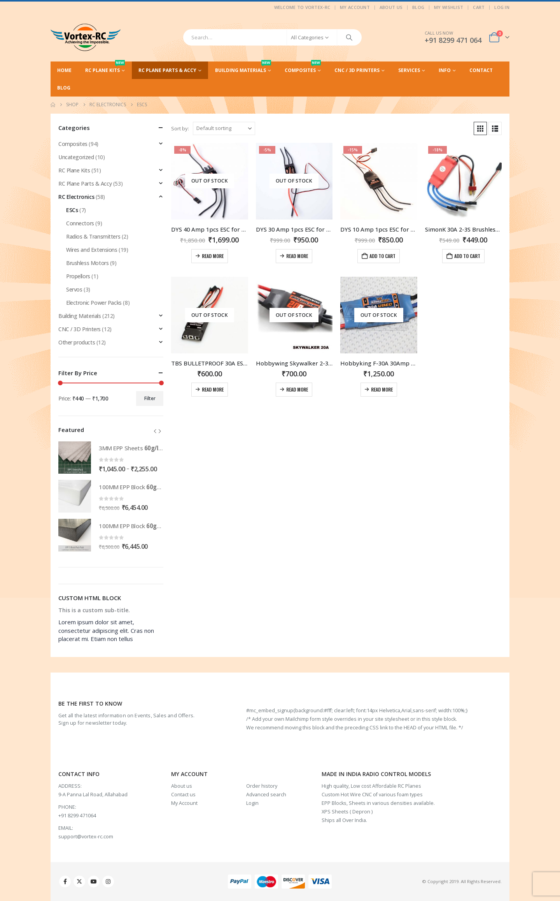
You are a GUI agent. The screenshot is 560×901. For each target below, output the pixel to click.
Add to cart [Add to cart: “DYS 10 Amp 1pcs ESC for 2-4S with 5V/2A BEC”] (382, 256)
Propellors (78, 276)
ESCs (72, 210)
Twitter (79, 881)
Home (64, 70)
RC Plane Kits (105, 67)
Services (409, 70)
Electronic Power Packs (94, 302)
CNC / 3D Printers (357, 70)
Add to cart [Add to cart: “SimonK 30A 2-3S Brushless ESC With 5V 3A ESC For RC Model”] (467, 256)
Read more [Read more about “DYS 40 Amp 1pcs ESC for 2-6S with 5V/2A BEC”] (213, 256)
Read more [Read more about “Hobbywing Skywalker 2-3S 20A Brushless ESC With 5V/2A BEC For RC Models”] (297, 389)
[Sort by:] (224, 128)
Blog (418, 7)
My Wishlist (448, 7)
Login (252, 803)
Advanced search (266, 794)
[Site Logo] (86, 37)
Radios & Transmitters (93, 236)
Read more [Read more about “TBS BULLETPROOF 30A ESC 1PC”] (213, 389)
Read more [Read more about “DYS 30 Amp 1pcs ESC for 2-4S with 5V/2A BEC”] (297, 256)
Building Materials (243, 67)
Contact (481, 70)
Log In (501, 7)
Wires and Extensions (91, 249)
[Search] (349, 37)
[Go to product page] (209, 181)
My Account (355, 7)
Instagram (108, 881)
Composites (303, 67)
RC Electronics (76, 196)
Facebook (65, 881)
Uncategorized (76, 157)
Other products (76, 342)
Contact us (183, 794)
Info (445, 70)
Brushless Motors (87, 263)
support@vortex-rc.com (85, 836)
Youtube (94, 881)
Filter (150, 398)
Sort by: (180, 128)
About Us (391, 7)
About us (181, 786)
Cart (479, 7)
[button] (480, 128)
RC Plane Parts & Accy (167, 70)
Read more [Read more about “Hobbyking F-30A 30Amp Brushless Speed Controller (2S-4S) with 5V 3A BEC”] (382, 389)
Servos (74, 289)
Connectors (80, 223)
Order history (261, 786)
